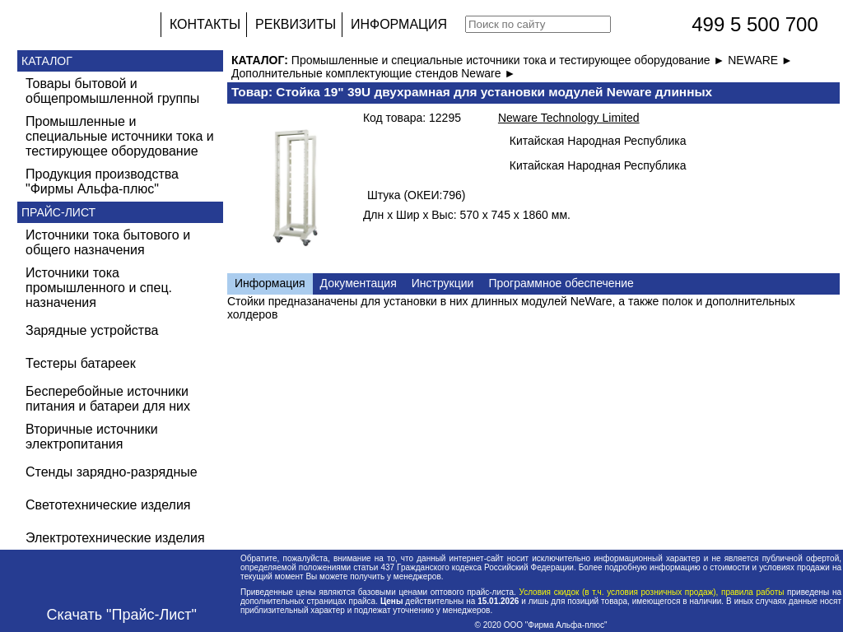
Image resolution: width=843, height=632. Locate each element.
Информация (270, 283)
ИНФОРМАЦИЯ (399, 24)
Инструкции (443, 283)
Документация (358, 283)
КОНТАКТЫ (205, 24)
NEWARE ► (760, 60)
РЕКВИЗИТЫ (295, 24)
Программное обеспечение (561, 283)
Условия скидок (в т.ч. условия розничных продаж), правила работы (651, 592)
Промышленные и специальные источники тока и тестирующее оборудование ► (509, 60)
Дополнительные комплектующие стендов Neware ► (373, 73)
